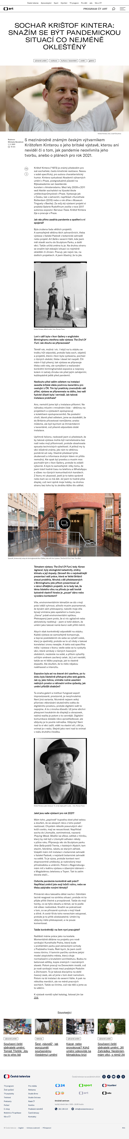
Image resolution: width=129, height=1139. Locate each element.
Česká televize (33, 3)
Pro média (32, 1086)
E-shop (7, 1109)
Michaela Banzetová (15, 142)
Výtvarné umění (41, 61)
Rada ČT (31, 1101)
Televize (39, 1039)
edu (91, 3)
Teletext (7, 1097)
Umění (82, 61)
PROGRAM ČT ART (95, 8)
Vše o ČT (98, 3)
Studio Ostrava (34, 1097)
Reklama (32, 1090)
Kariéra (31, 1105)
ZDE (36, 997)
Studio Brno (33, 1093)
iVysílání (64, 3)
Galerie (91, 61)
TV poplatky (9, 1093)
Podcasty (7, 1101)
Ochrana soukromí (33, 1128)
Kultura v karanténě (69, 61)
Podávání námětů (35, 1109)
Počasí (6, 1105)
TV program (74, 3)
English (21, 1128)
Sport (56, 3)
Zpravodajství (46, 3)
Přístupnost (47, 1128)
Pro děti (84, 3)
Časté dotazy (33, 1113)
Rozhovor (54, 61)
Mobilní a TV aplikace (12, 1113)
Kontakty (32, 1116)
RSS (123, 1128)
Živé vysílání (9, 1090)
